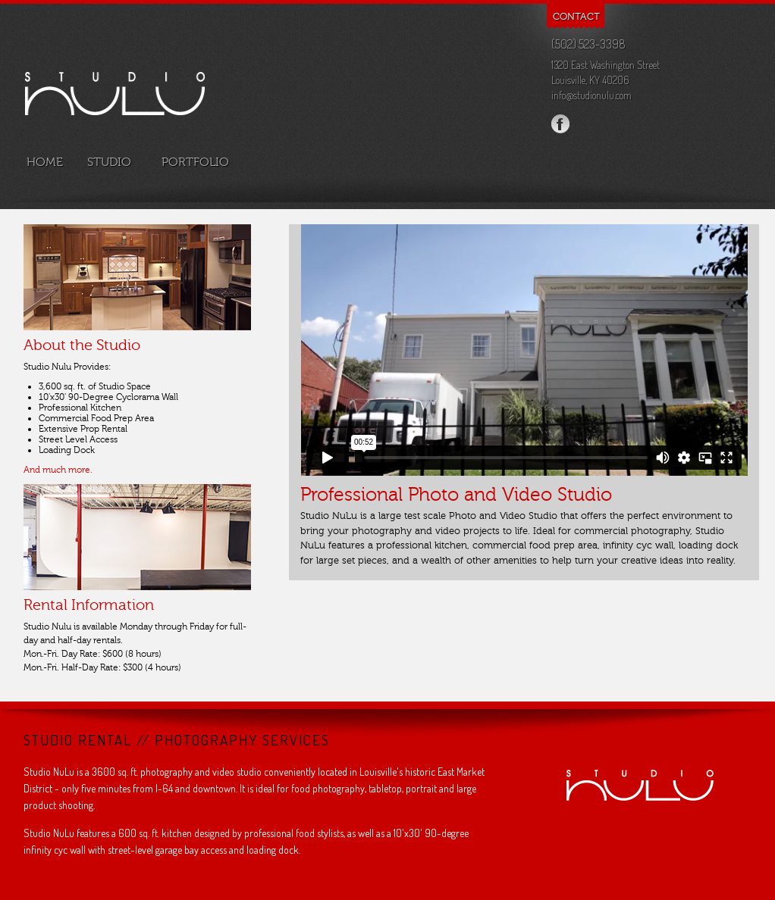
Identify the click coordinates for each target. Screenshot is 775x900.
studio (110, 162)
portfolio (195, 162)
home (43, 162)
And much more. (58, 469)
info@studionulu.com (591, 95)
